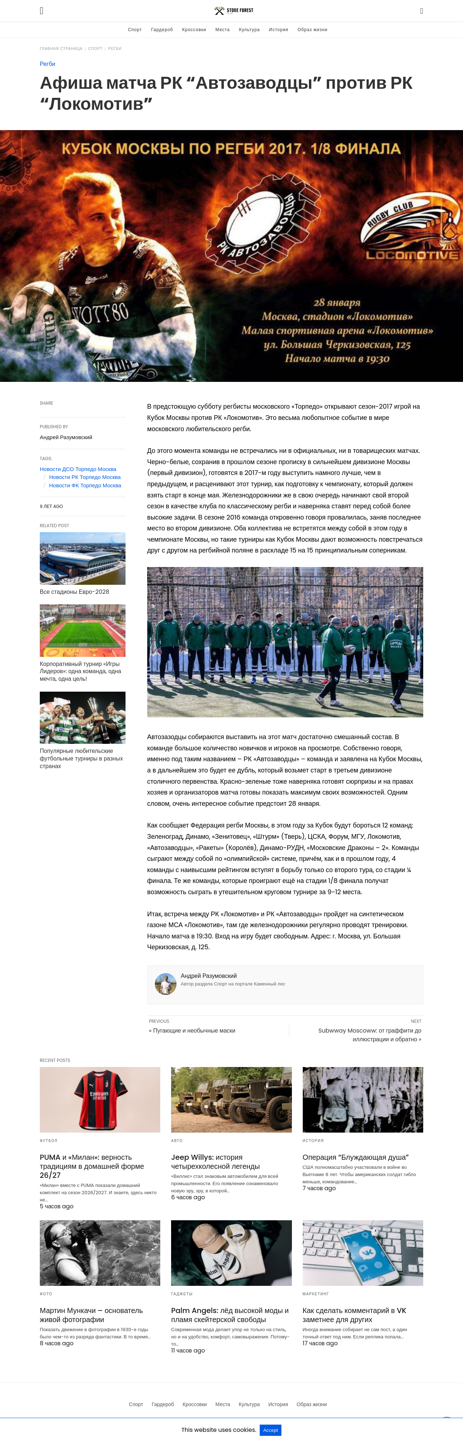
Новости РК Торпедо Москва (85, 477)
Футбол (49, 1140)
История (279, 29)
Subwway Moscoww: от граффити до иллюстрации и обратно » (369, 1034)
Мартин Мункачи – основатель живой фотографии (91, 1315)
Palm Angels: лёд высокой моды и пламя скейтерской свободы (230, 1315)
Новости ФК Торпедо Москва (85, 485)
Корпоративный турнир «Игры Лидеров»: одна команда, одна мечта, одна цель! (80, 671)
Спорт (135, 29)
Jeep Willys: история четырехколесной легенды (215, 1161)
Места (223, 29)
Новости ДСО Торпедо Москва (78, 469)
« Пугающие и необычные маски (192, 1030)
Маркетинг (316, 1294)
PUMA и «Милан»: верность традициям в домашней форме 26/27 (92, 1166)
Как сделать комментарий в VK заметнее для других (355, 1315)
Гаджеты (182, 1294)
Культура (249, 29)
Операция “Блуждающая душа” (356, 1157)
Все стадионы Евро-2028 (74, 592)
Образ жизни (313, 29)
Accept (270, 1430)
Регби (115, 48)
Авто (177, 1140)
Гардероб (162, 29)
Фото (46, 1294)
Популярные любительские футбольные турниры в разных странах (81, 758)
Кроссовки (194, 29)
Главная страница (61, 48)
